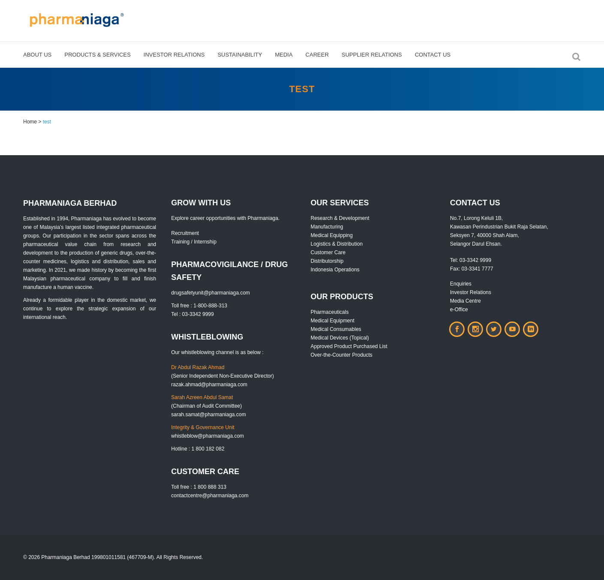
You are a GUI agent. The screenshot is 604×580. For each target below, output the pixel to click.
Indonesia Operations (335, 270)
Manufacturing (327, 227)
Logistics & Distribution (336, 244)
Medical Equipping (332, 235)
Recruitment (185, 233)
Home (30, 122)
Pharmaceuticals (330, 312)
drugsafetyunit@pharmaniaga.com (210, 293)
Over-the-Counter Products (341, 355)
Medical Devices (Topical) (340, 338)
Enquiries (460, 284)
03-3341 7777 (477, 269)
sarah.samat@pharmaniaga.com (208, 415)
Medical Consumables (336, 329)
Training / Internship (194, 242)
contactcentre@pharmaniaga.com (209, 496)
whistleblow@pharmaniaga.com (207, 436)
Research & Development (340, 218)
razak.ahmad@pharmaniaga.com (209, 385)
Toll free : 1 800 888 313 (198, 487)
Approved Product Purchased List (349, 346)
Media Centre (465, 301)
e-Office (459, 310)
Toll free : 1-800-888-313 (199, 306)
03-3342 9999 (475, 260)
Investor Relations (470, 292)
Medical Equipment (332, 321)
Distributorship (327, 261)
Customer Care (328, 252)
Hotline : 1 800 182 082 (197, 449)
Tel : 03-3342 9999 (192, 314)
